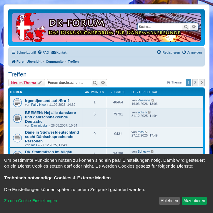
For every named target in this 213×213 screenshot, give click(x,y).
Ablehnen (169, 200)
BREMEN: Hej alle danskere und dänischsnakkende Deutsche (50, 117)
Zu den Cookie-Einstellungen (30, 200)
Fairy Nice (38, 104)
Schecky (144, 151)
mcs (34, 145)
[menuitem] (43, 52)
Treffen (17, 74)
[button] (202, 82)
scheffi (142, 112)
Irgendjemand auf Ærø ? (47, 100)
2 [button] (195, 82)
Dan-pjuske (39, 125)
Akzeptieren (194, 200)
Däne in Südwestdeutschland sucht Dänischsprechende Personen (52, 136)
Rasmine (144, 100)
